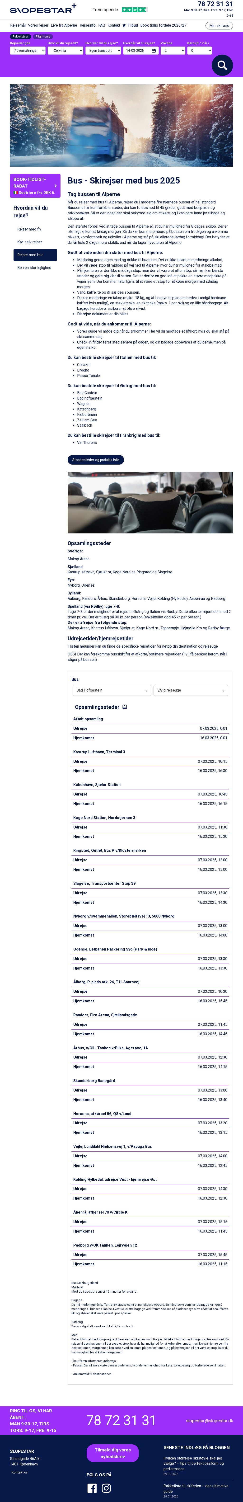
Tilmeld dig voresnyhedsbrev (113, 1453)
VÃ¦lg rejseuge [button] (190, 690)
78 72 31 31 (215, 4)
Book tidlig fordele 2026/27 (163, 25)
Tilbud (130, 25)
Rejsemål (18, 25)
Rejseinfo (88, 25)
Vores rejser (38, 25)
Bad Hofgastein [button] (111, 690)
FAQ (101, 25)
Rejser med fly (29, 229)
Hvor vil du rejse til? (63, 43)
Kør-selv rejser (29, 242)
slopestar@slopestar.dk (209, 1420)
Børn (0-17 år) (198, 43)
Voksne (166, 43)
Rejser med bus (30, 255)
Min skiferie (219, 25)
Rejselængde (20, 43)
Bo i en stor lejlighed (34, 267)
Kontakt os (20, 1472)
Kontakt (113, 25)
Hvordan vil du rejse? (101, 43)
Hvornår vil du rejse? (139, 43)
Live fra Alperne (64, 25)
